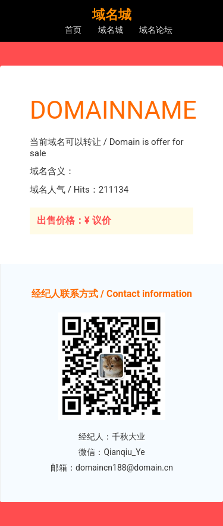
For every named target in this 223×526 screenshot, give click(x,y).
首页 (73, 30)
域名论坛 (155, 30)
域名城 (110, 30)
